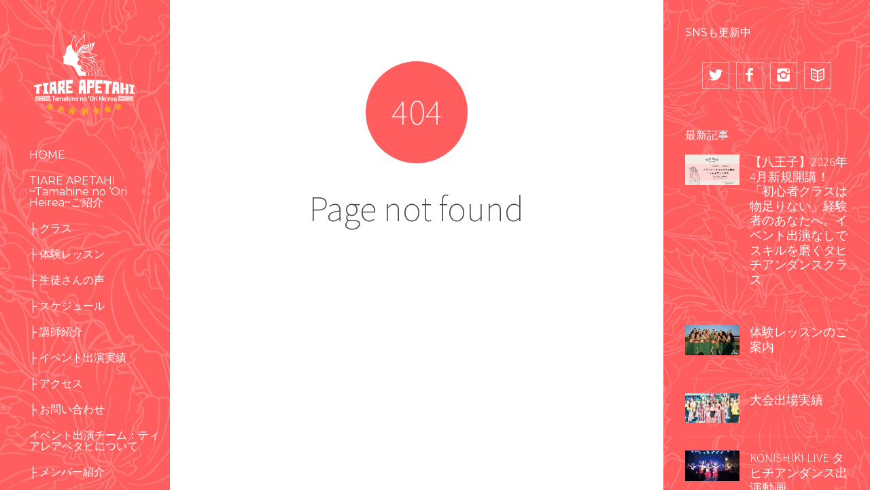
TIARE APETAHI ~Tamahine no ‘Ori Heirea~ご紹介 (78, 191)
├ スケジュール (67, 305)
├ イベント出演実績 (77, 357)
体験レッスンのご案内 (799, 339)
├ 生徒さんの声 (67, 280)
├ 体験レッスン (67, 254)
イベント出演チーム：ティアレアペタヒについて (94, 441)
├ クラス (50, 228)
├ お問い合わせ (67, 409)
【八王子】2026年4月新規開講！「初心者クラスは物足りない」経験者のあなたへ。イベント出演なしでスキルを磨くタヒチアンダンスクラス (799, 220)
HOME (47, 154)
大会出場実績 (786, 400)
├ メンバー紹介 (67, 472)
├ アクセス (56, 383)
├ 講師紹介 (56, 331)
